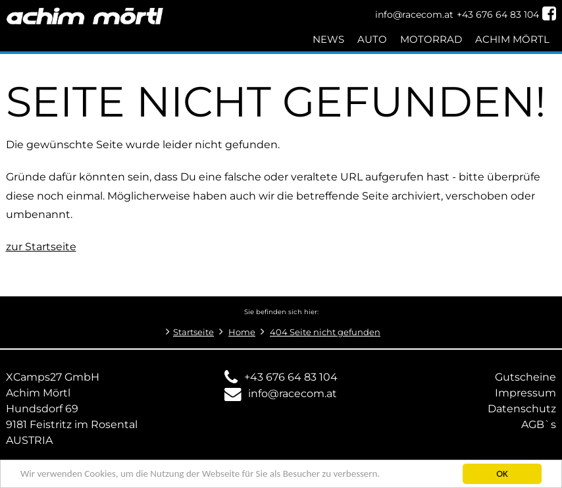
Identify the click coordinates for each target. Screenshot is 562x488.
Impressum (525, 393)
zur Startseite (41, 246)
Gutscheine (525, 377)
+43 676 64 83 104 (291, 377)
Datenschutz (522, 408)
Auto (372, 39)
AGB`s (538, 424)
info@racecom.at (292, 393)
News (328, 39)
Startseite (193, 332)
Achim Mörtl (512, 39)
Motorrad (431, 39)
